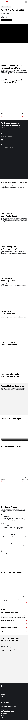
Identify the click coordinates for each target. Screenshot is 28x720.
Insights (2, 696)
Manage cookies (4, 714)
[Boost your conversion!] (6, 20)
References (3, 694)
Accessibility (3, 717)
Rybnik (15, 706)
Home (2, 690)
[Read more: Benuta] (11, 589)
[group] (14, 101)
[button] (14, 55)
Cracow (11, 706)
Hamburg (5, 706)
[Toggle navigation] (26, 2)
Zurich (9, 706)
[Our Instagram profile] (6, 703)
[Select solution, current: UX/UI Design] (6, 7)
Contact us (3, 698)
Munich (2, 706)
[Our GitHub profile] (8, 703)
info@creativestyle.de (7, 711)
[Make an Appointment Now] (8, 651)
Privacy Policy (3, 716)
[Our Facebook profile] (4, 703)
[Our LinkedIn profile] (1, 703)
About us (2, 692)
